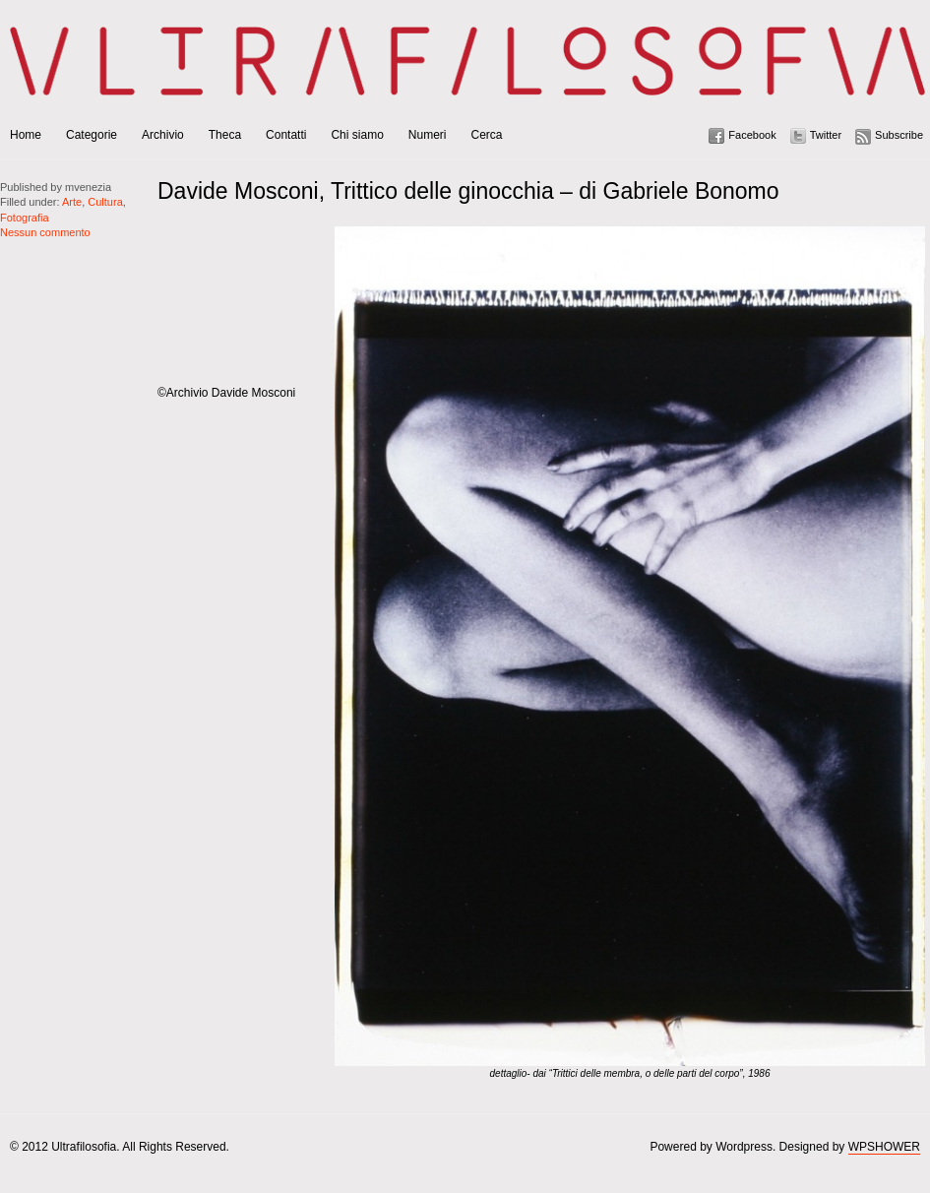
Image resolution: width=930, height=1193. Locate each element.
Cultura (105, 202)
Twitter (825, 135)
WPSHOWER (884, 1147)
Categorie (91, 135)
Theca (225, 135)
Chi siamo (357, 135)
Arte (72, 202)
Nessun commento (45, 232)
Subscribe (899, 135)
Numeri (427, 135)
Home (25, 135)
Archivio (163, 135)
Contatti (286, 135)
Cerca (486, 135)
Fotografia (24, 217)
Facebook (751, 135)
